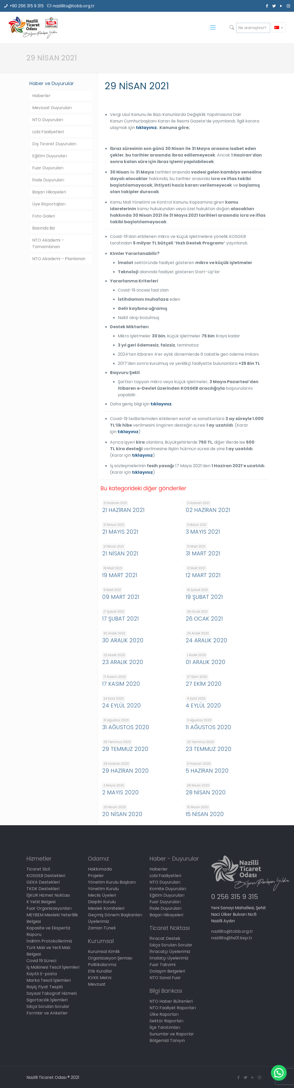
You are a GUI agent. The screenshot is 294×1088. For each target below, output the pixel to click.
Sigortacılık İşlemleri (47, 1000)
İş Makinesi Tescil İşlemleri (52, 967)
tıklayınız (146, 128)
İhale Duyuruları (48, 180)
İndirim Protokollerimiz (49, 941)
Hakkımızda (100, 869)
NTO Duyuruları (47, 120)
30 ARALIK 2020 (122, 640)
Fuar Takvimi (162, 965)
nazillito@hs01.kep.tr (231, 938)
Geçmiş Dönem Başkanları (115, 915)
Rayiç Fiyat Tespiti (44, 987)
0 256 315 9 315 (234, 896)
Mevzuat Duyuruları (52, 108)
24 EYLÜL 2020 (121, 705)
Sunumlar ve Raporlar (171, 1034)
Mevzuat (97, 984)
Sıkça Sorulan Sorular (47, 1006)
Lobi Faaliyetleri (48, 132)
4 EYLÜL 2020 (203, 705)
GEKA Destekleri (43, 882)
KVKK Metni (99, 978)
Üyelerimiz (98, 921)
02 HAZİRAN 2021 (208, 510)
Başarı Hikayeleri (49, 192)
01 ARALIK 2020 (205, 662)
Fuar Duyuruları (47, 168)
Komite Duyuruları (167, 889)
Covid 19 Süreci (41, 961)
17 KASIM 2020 (121, 684)
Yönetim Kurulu (103, 889)
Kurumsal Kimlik (104, 951)
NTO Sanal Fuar (165, 978)
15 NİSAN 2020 (205, 814)
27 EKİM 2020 (203, 684)
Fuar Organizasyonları (48, 908)
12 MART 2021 (203, 575)
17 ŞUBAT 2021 (120, 618)
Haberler (41, 96)
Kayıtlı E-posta (41, 974)
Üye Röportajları (48, 204)
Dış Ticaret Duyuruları (54, 144)
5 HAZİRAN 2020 (207, 770)
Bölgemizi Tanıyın (167, 1040)
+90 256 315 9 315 (26, 6)
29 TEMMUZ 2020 (125, 749)
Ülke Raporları (164, 1014)
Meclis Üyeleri (102, 895)
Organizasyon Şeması (110, 958)
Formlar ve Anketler (47, 1013)
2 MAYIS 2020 (120, 792)
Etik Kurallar (100, 971)
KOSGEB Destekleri (45, 876)
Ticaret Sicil (38, 869)
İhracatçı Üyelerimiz (169, 951)
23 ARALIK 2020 (122, 662)
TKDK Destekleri (42, 889)
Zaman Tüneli (101, 928)
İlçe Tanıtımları (164, 1027)
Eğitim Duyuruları (49, 156)
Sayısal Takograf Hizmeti (51, 993)
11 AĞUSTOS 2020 (208, 727)
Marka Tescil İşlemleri (48, 980)
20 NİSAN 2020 (122, 814)
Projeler (96, 876)
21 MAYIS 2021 (120, 531)
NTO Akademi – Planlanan (58, 259)
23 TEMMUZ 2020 (208, 749)
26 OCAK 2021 (204, 618)
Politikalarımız (102, 965)
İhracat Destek (164, 938)
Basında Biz (43, 228)
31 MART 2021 (203, 553)
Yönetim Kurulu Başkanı (112, 882)
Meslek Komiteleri (106, 908)
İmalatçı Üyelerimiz (168, 958)
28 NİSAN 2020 (206, 792)
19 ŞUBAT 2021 (204, 597)
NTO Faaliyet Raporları (172, 1008)
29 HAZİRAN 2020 (125, 770)
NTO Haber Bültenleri (171, 1001)
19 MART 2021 (119, 575)
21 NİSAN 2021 (120, 553)
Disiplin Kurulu (102, 902)
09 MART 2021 (120, 597)
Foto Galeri (43, 216)
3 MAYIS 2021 (203, 531)
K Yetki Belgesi (41, 902)
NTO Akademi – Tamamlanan (48, 243)
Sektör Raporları (166, 1021)
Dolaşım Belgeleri (167, 971)
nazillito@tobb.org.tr (74, 6)
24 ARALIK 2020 (206, 640)
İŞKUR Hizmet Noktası (48, 895)
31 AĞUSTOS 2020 (125, 727)
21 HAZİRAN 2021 (123, 510)
